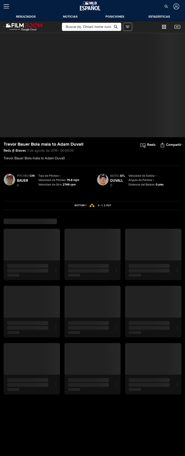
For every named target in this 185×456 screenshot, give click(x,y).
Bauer (22, 181)
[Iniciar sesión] (175, 6)
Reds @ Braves (15, 151)
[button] (166, 6)
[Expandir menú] (8, 6)
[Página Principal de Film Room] (23, 27)
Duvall (116, 181)
